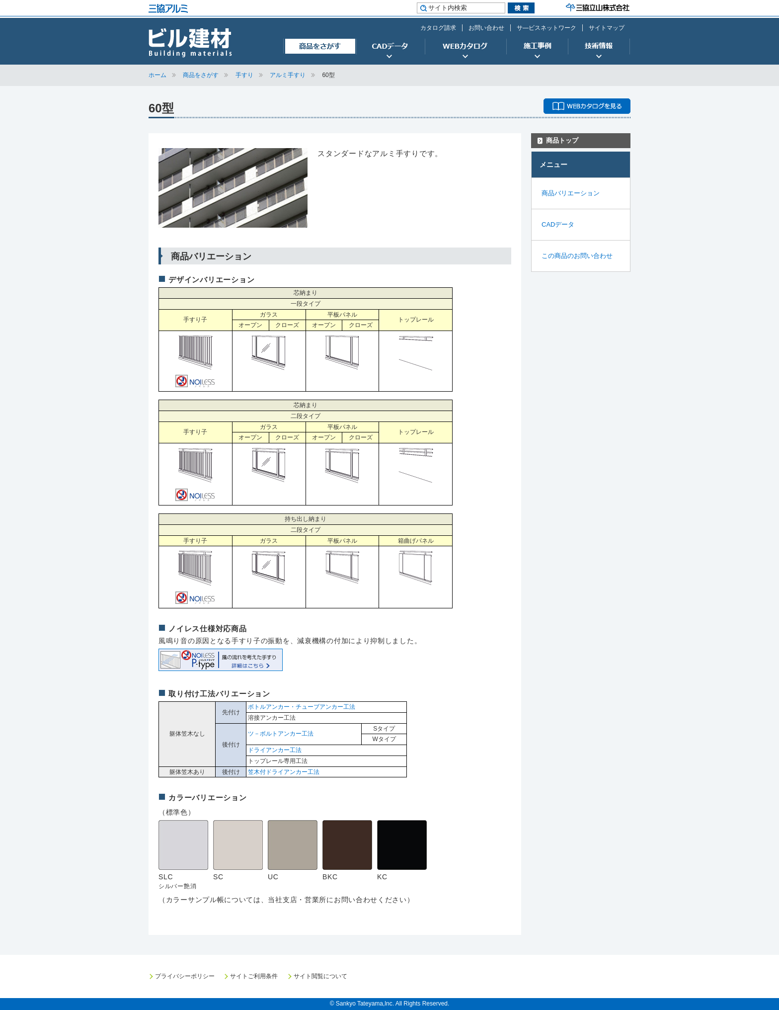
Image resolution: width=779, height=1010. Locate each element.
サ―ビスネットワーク (546, 27)
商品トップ (562, 140)
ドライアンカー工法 (275, 750)
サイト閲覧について (320, 976)
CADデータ (390, 46)
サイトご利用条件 (254, 976)
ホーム (157, 75)
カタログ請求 (438, 27)
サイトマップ (606, 27)
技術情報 (599, 46)
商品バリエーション (571, 193)
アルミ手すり (288, 75)
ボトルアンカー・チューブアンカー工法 (301, 706)
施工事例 (537, 46)
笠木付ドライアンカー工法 (283, 771)
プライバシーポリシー (185, 976)
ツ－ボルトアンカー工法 (280, 733)
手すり (244, 75)
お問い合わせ (486, 27)
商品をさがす (319, 46)
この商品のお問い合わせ (577, 255)
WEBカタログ (465, 46)
